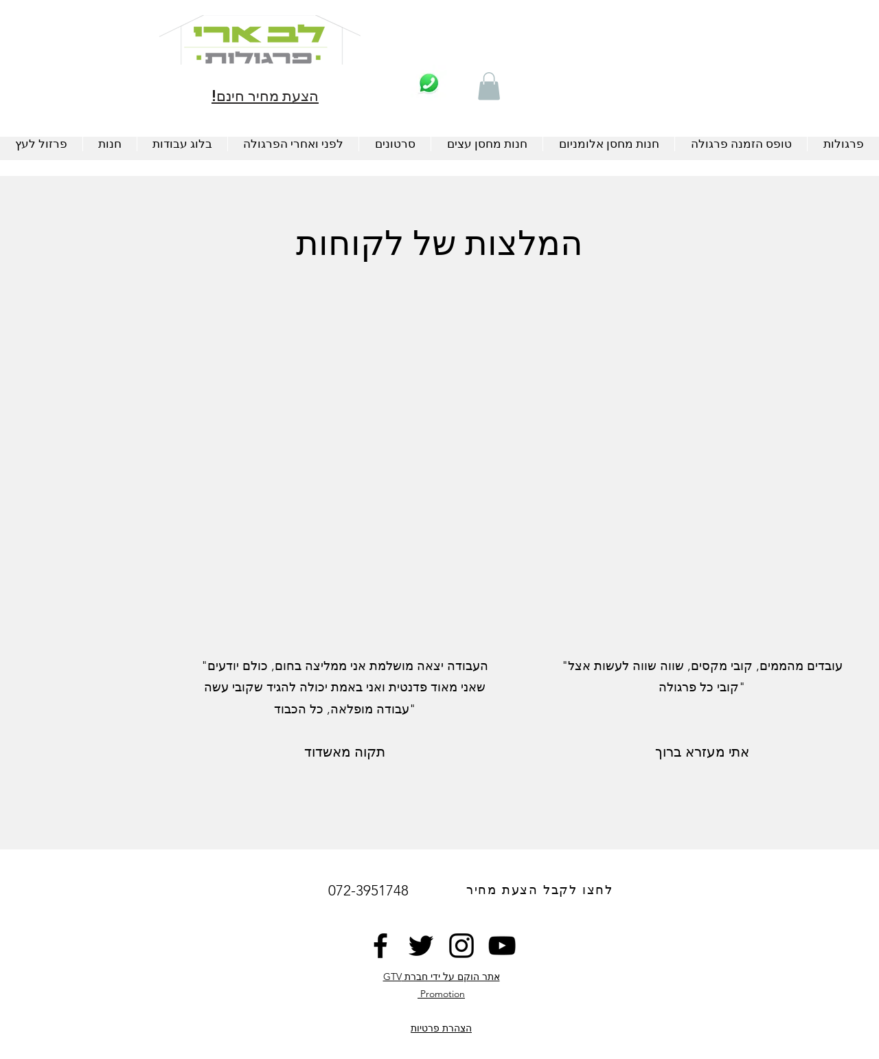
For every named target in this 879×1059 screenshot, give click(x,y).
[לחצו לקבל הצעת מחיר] (541, 890)
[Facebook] (380, 945)
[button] (489, 86)
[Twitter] (420, 945)
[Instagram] (461, 945)
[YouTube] (502, 945)
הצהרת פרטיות (441, 1028)
